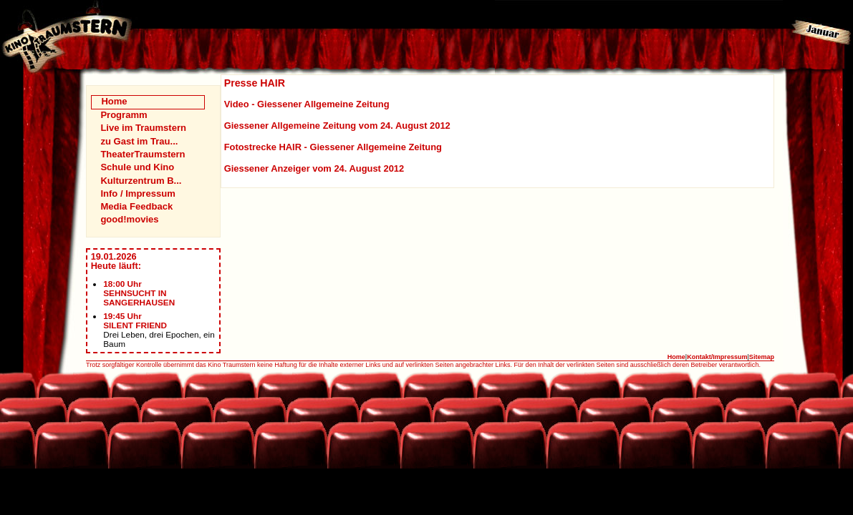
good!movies (129, 219)
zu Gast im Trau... (139, 141)
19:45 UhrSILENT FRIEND (135, 320)
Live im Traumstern (143, 127)
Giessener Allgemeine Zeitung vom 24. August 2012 (337, 125)
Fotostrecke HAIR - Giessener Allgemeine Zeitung (333, 147)
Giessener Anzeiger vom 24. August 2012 (314, 168)
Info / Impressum (137, 193)
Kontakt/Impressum (717, 356)
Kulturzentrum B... (140, 180)
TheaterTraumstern (142, 154)
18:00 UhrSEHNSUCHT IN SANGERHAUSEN (139, 293)
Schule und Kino (137, 167)
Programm (123, 114)
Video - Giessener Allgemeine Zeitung (307, 104)
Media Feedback (136, 206)
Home (114, 101)
